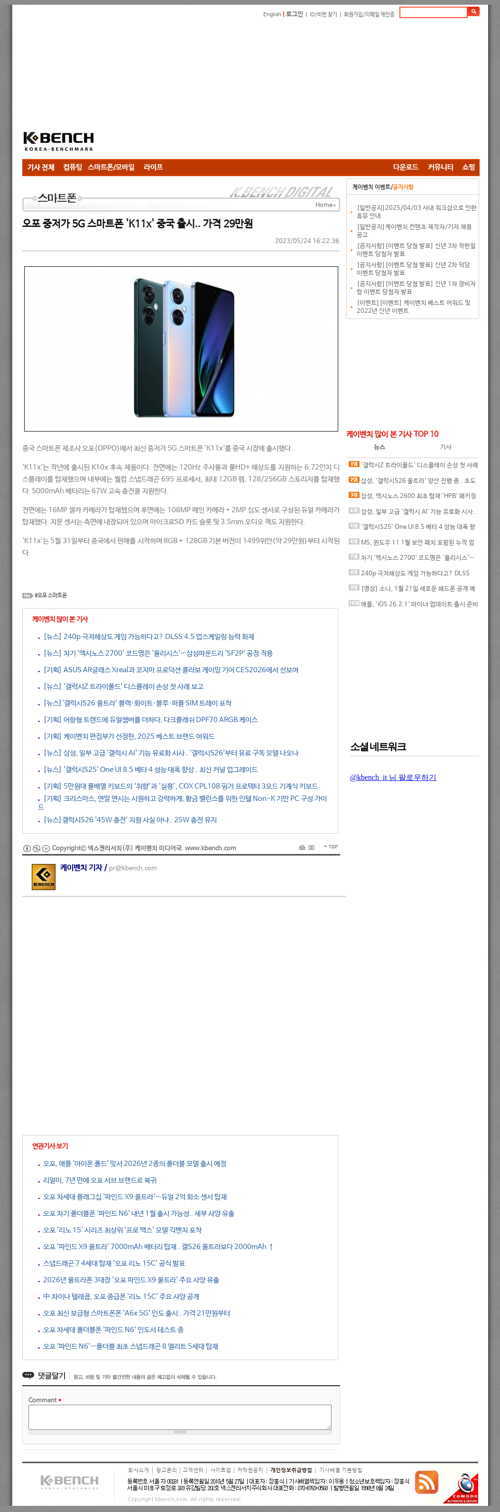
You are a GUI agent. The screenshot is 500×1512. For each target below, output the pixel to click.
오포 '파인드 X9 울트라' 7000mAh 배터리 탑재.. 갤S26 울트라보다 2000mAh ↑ (156, 1247)
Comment (44, 1400)
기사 (446, 447)
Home (324, 205)
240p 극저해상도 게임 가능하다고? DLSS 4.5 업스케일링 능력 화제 (409, 575)
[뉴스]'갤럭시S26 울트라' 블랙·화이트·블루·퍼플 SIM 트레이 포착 (134, 703)
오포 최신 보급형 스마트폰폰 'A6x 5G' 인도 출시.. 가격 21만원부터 (134, 1313)
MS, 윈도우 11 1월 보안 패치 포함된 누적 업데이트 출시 (411, 544)
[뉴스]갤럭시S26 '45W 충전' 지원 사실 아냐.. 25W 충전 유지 (127, 820)
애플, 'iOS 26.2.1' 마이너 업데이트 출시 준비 (413, 604)
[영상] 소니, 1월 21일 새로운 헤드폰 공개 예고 (412, 590)
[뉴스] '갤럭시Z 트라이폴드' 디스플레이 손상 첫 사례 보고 (121, 687)
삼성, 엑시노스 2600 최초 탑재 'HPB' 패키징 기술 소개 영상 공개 (412, 498)
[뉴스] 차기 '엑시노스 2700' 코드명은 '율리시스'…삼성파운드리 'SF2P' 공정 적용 (155, 653)
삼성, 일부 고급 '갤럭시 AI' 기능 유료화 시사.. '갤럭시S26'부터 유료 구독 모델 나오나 (413, 513)
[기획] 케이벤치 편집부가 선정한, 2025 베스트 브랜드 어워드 (126, 737)
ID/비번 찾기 (323, 15)
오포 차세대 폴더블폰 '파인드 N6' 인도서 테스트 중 (111, 1330)
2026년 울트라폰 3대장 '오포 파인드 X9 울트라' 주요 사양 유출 (128, 1280)
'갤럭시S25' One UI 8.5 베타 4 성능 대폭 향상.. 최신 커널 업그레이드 (412, 529)
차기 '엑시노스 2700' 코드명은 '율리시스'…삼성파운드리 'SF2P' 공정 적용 (412, 560)
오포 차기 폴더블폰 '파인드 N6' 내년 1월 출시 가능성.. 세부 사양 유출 (136, 1214)
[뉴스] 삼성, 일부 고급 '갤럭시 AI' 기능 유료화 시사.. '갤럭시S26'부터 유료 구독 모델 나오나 (168, 753)
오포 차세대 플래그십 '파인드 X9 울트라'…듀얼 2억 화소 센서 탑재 (132, 1197)
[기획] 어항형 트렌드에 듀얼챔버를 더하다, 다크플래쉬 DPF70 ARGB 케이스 (148, 720)
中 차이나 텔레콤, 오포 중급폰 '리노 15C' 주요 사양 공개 (118, 1297)
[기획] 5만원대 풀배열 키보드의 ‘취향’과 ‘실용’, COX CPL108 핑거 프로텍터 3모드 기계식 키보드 (178, 786)
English (272, 15)
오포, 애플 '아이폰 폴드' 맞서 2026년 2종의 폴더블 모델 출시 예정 (132, 1164)
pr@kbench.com (133, 868)
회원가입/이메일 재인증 (369, 15)
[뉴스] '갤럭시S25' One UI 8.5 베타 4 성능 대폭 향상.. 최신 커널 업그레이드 (148, 770)
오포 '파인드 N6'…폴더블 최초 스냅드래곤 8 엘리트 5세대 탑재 (128, 1347)
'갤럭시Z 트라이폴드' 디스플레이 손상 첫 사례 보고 (413, 467)
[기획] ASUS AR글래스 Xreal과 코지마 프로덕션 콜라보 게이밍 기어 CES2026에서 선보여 (168, 670)
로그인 (294, 14)
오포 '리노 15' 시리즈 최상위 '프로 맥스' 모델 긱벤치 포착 (120, 1230)
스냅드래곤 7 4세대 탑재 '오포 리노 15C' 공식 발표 (111, 1263)
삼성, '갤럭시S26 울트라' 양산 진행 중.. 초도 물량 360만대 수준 (412, 483)
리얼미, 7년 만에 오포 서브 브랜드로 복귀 (97, 1180)
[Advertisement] (298, 90)
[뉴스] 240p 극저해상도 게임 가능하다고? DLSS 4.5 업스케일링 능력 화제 (146, 637)
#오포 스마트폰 (51, 596)
